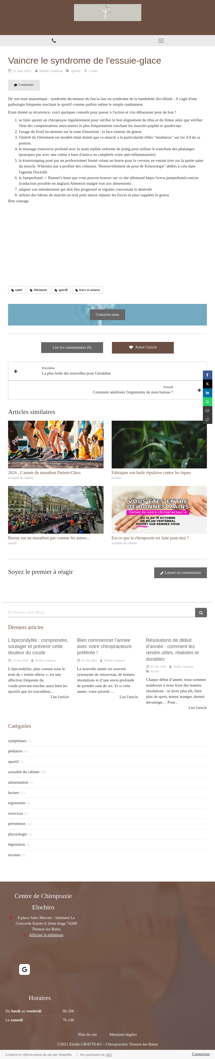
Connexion (201, 1054)
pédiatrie (15, 751)
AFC (108, 1055)
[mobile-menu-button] (161, 40)
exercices (15, 813)
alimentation (18, 782)
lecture (13, 792)
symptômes (17, 741)
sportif (13, 761)
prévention (16, 823)
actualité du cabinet (24, 772)
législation (16, 844)
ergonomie (16, 803)
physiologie (17, 834)
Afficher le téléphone (46, 935)
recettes (14, 855)
